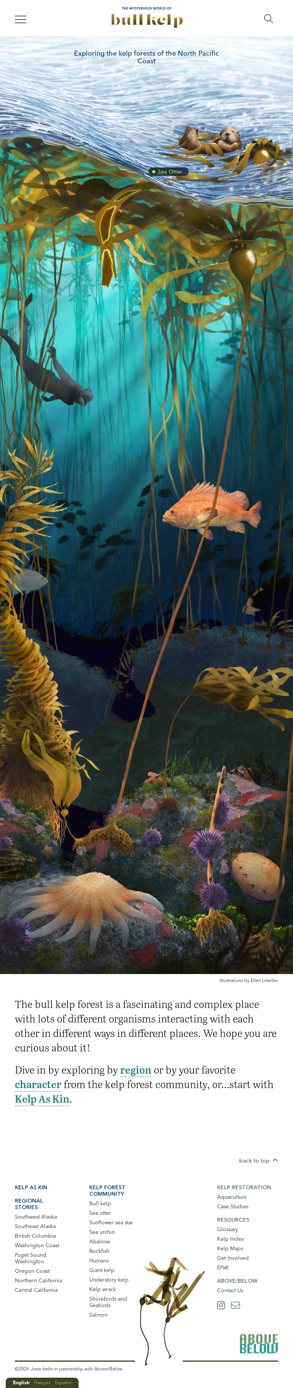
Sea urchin (102, 1232)
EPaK (223, 1267)
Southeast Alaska (35, 1226)
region (135, 1070)
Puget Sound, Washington (31, 1258)
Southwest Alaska (36, 1216)
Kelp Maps (230, 1248)
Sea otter (100, 1212)
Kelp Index (230, 1238)
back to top (254, 1160)
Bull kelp (100, 1203)
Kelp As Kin (42, 1099)
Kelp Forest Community (107, 1190)
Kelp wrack (102, 1289)
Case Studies (232, 1206)
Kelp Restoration (244, 1187)
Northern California (38, 1280)
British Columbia (35, 1235)
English (21, 1382)
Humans (99, 1260)
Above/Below (237, 1280)
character (38, 1084)
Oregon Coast (32, 1270)
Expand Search (268, 19)
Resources (233, 1219)
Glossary (227, 1229)
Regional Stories (29, 1204)
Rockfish (99, 1251)
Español (63, 1382)
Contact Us (230, 1290)
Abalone (99, 1241)
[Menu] (20, 19)
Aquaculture (232, 1196)
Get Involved (233, 1257)
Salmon (98, 1314)
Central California (36, 1290)
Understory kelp (109, 1279)
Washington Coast (37, 1245)
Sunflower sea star (111, 1222)
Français (42, 1382)
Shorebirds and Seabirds (108, 1302)
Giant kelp (101, 1270)
